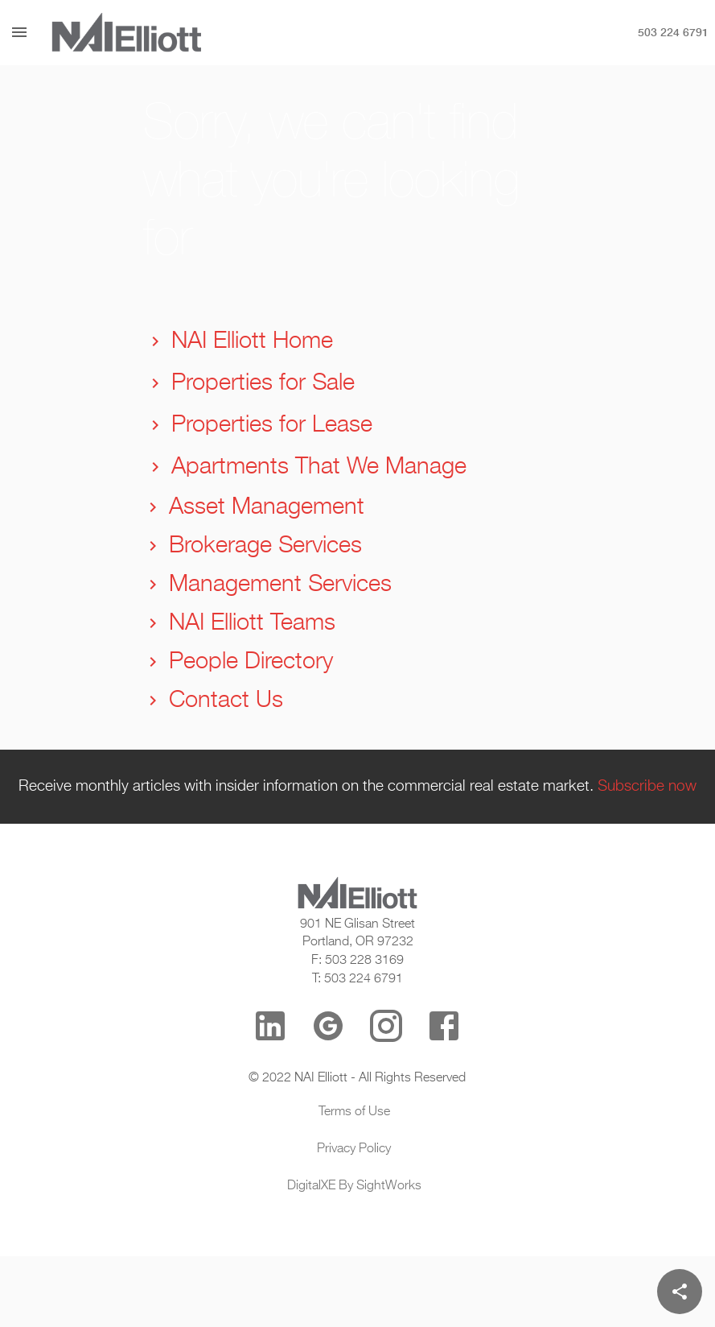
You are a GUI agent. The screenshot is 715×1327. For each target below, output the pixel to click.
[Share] (679, 1291)
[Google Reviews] (328, 1026)
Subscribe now (647, 786)
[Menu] (19, 32)
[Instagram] (386, 1026)
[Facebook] (444, 1026)
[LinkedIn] (270, 1026)
